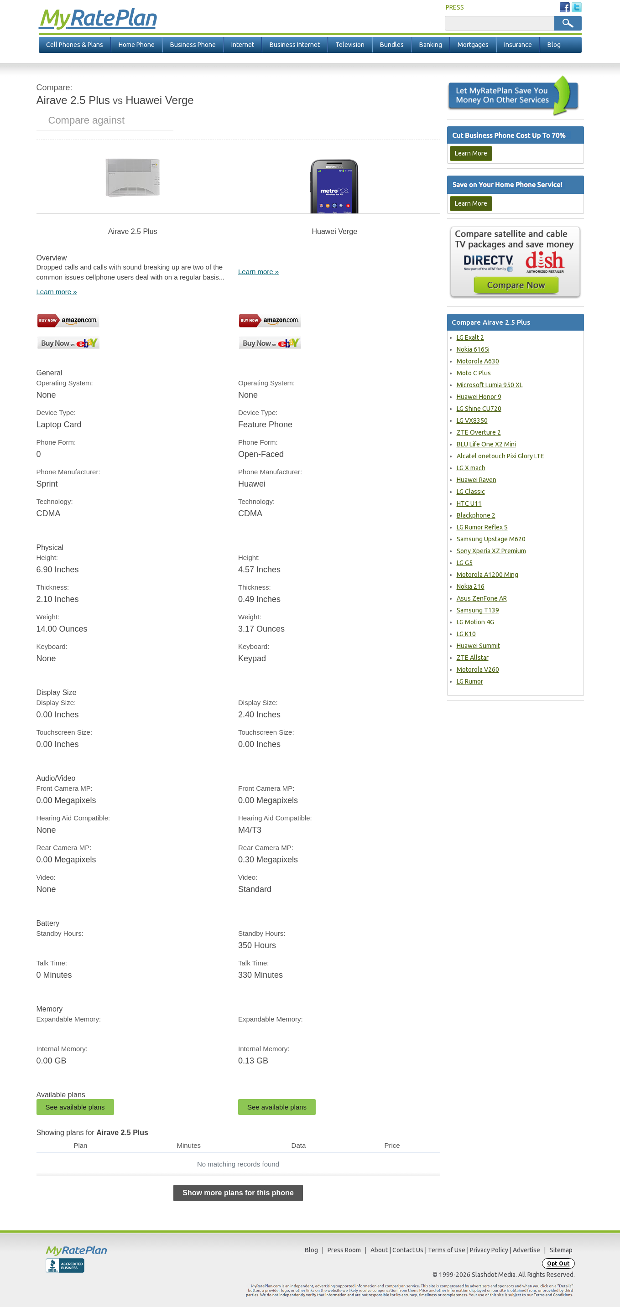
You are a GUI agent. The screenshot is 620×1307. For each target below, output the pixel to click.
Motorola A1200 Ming (487, 574)
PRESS (455, 7)
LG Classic (471, 491)
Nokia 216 (471, 586)
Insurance (518, 44)
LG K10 (466, 634)
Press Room (344, 1250)
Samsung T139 (478, 610)
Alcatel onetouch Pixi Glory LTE (500, 456)
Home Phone (137, 44)
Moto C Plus (474, 373)
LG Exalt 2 (470, 337)
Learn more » (56, 292)
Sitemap (561, 1250)
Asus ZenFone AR (482, 598)
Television (350, 44)
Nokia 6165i (473, 349)
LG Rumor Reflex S (482, 527)
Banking (430, 44)
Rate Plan (97, 17)
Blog (554, 44)
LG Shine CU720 (479, 408)
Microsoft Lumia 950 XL (490, 385)
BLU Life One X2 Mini (486, 444)
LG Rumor (470, 681)
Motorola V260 (478, 669)
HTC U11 (469, 503)
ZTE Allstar (473, 657)
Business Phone (193, 44)
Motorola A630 (478, 361)
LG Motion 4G (475, 622)
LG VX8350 (472, 420)
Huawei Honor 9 (479, 396)
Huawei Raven (476, 479)
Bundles (392, 44)
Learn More (471, 153)
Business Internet (295, 44)
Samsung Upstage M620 (491, 539)
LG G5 (465, 562)
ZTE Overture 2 (479, 432)
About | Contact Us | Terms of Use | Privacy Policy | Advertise (455, 1250)
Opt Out (558, 1263)
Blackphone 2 (476, 515)
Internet (242, 44)
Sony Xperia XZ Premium (491, 551)
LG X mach (471, 468)
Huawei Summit (478, 645)
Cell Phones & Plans (74, 44)
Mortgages (473, 44)
